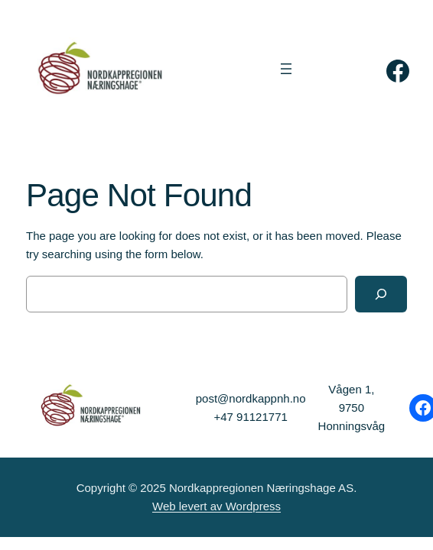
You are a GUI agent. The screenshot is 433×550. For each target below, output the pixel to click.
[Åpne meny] (286, 69)
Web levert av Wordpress (216, 506)
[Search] (381, 294)
